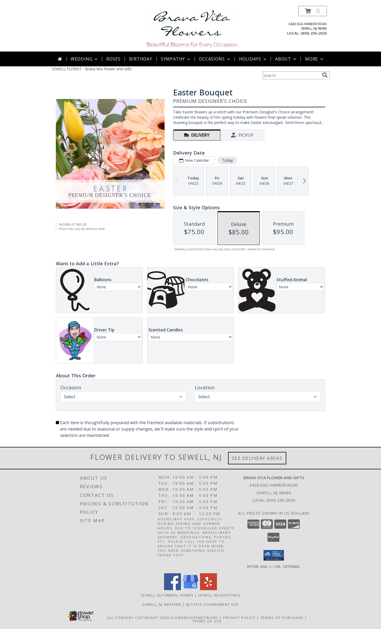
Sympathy (176, 59)
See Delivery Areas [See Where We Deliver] (257, 458)
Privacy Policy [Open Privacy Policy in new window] (239, 617)
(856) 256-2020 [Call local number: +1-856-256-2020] (314, 33)
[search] (325, 75)
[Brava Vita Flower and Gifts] (191, 28)
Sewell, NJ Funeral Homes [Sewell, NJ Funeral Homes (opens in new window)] (167, 595)
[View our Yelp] (208, 588)
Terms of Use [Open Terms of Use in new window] (207, 620)
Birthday (140, 59)
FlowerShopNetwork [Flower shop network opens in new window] (194, 617)
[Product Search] (291, 75)
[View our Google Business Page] (190, 588)
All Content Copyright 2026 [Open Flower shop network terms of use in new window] (138, 617)
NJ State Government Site (212, 604)
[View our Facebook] (172, 588)
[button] (312, 11)
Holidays (253, 59)
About (286, 59)
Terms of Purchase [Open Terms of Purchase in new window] (282, 617)
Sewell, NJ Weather (161, 604)
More (314, 59)
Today (227, 160)
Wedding (85, 59)
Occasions (215, 59)
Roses (113, 59)
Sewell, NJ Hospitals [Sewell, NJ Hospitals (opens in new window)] (219, 595)
